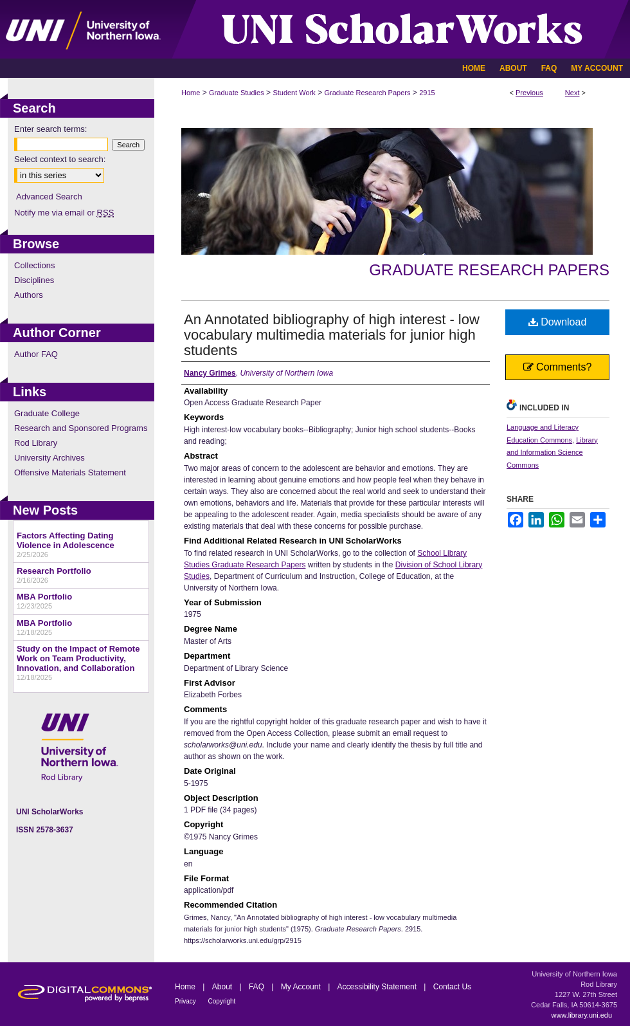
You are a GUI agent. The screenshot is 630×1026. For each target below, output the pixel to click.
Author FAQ (36, 354)
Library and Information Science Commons (552, 453)
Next (572, 92)
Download (557, 321)
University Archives (49, 458)
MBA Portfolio (44, 596)
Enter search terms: (50, 129)
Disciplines (34, 280)
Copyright (222, 1001)
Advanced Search (49, 196)
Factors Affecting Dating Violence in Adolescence (65, 540)
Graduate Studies (236, 92)
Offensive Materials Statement (70, 472)
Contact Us (452, 986)
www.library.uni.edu (581, 1015)
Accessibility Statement (378, 986)
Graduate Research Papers (368, 92)
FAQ (257, 986)
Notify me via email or (64, 212)
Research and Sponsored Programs (80, 428)
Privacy (186, 1001)
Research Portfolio (54, 571)
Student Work (294, 92)
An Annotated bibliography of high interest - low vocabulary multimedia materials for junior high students (332, 334)
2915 (427, 92)
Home (190, 92)
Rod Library (35, 443)
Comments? (557, 367)
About (223, 986)
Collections (34, 265)
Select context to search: (59, 159)
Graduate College (47, 413)
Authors (28, 295)
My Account (302, 986)
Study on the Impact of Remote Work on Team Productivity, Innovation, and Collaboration (78, 658)
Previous (529, 92)
